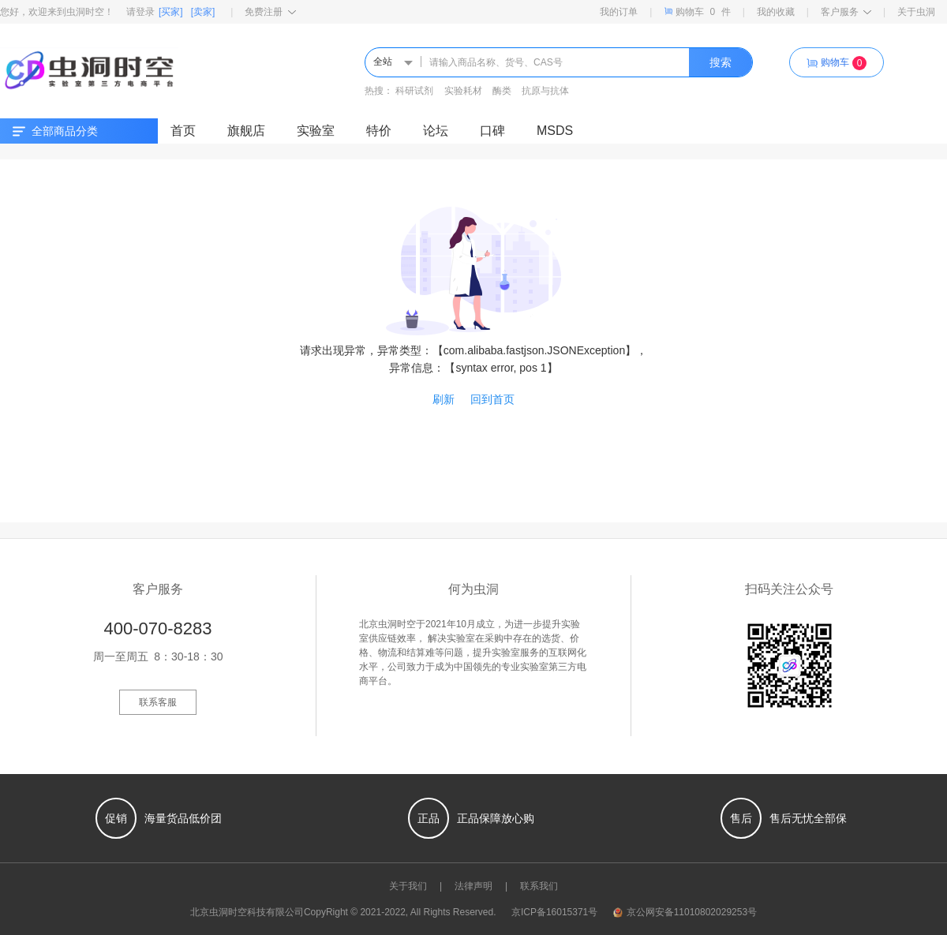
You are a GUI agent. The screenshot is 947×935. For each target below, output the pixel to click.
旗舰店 (246, 130)
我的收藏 (776, 11)
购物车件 (697, 11)
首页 (183, 130)
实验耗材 (463, 90)
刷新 (443, 399)
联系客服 (158, 702)
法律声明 (473, 886)
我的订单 (619, 11)
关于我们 (408, 886)
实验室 (316, 130)
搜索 (720, 62)
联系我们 (539, 886)
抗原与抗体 (545, 90)
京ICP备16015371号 (554, 912)
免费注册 (270, 11)
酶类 (501, 90)
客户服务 (846, 11)
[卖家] (203, 11)
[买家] (171, 11)
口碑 (492, 130)
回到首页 (492, 399)
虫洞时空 (228, 912)
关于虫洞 (916, 11)
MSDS (555, 130)
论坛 (435, 130)
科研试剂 (414, 90)
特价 (378, 130)
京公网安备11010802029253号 (685, 912)
